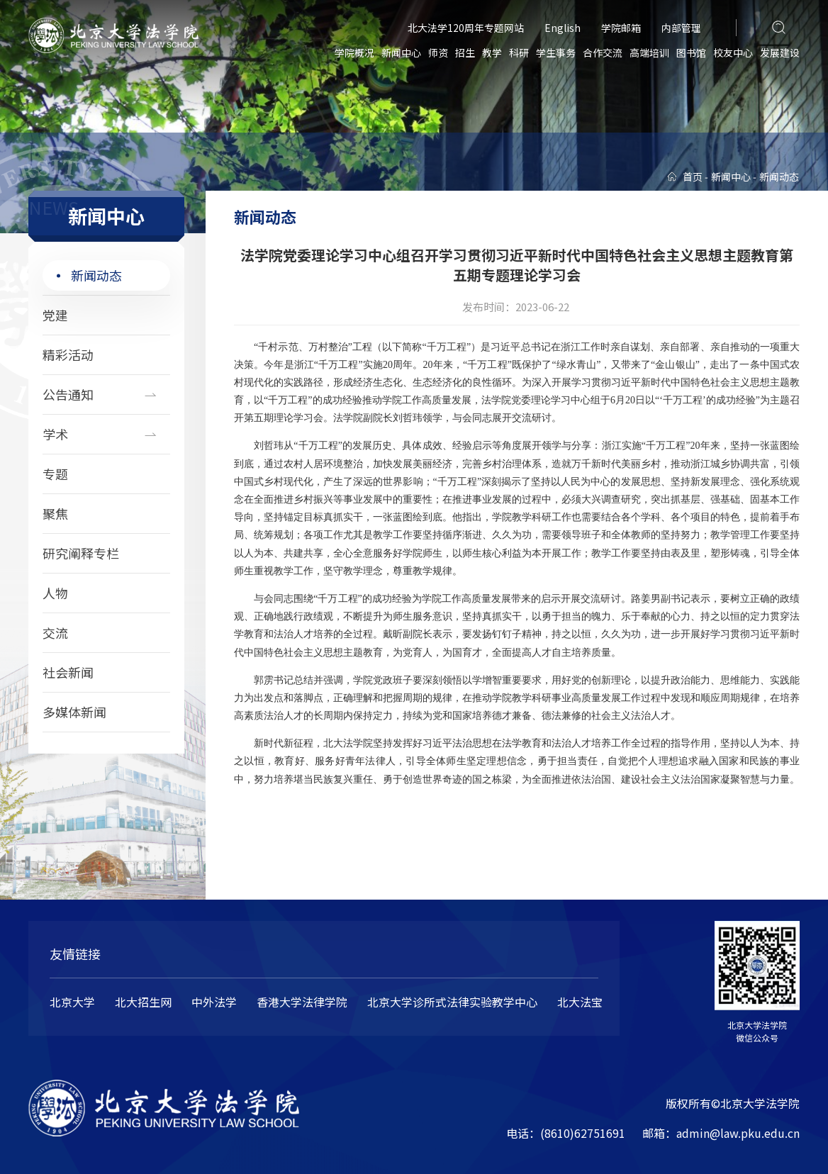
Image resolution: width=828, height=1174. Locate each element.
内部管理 (681, 28)
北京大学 (72, 1001)
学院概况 (354, 52)
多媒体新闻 (74, 712)
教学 (492, 52)
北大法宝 (580, 1001)
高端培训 (649, 52)
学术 (55, 434)
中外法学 (214, 1001)
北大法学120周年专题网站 (466, 28)
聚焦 (55, 513)
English (562, 28)
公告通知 (68, 394)
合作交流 (602, 52)
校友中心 (733, 52)
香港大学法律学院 (302, 1001)
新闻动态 (96, 275)
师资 (438, 52)
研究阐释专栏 (81, 553)
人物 (55, 592)
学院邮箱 (621, 28)
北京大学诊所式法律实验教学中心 (452, 1001)
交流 (55, 632)
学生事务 (556, 52)
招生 (465, 52)
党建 (55, 315)
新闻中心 (401, 52)
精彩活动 (68, 354)
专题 (55, 473)
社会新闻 (68, 672)
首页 (693, 176)
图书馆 (691, 52)
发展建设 (780, 52)
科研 (519, 52)
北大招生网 (143, 1001)
